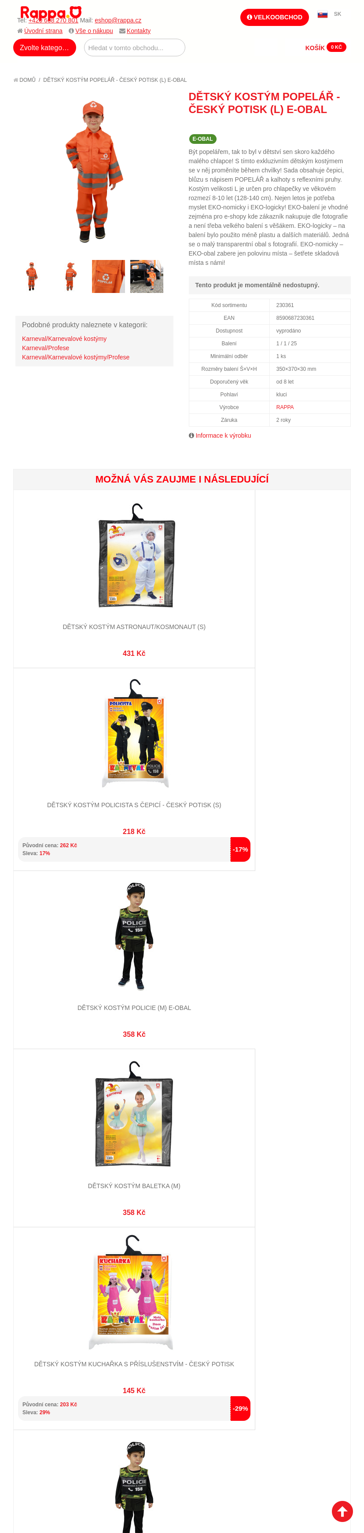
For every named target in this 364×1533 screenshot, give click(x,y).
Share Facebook (324, 125)
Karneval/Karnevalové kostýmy (64, 338)
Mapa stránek (125, 1090)
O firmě (33, 1090)
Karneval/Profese (45, 347)
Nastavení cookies (160, 1219)
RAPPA (285, 407)
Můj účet (200, 1090)
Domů (24, 80)
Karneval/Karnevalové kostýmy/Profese (75, 357)
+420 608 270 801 (53, 20)
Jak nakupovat (44, 1101)
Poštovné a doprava (52, 1130)
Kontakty (139, 30)
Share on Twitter (342, 125)
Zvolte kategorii (44, 47)
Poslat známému (307, 125)
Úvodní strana (43, 30)
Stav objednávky (212, 1101)
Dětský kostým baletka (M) (294, 768)
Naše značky (41, 1152)
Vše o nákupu (94, 30)
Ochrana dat (41, 1141)
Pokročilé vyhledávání (139, 1112)
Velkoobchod (274, 17)
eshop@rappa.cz (118, 20)
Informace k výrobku (223, 435)
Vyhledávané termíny (137, 1101)
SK (338, 14)
